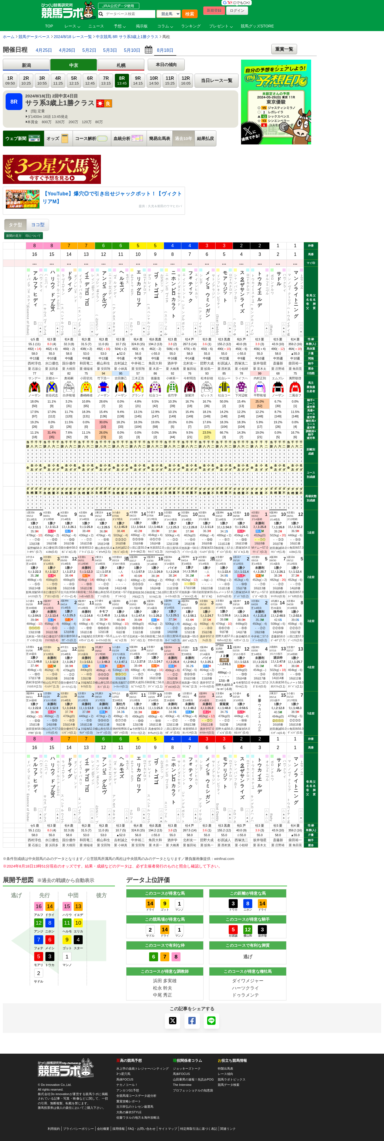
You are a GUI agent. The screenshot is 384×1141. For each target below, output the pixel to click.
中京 (73, 65)
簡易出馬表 (159, 138)
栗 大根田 (68, 368)
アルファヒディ (35, 286)
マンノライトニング (296, 291)
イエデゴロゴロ (87, 286)
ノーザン (34, 395)
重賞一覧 (284, 49)
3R (42, 81)
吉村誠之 (121, 363)
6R (90, 81)
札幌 (121, 65)
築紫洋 (189, 395)
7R (106, 81)
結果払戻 (205, 138)
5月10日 (132, 50)
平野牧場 (260, 395)
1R (10, 81)
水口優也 (52, 363)
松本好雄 (207, 378)
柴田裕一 (295, 363)
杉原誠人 (224, 363)
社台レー (224, 378)
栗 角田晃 (295, 368)
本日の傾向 (166, 64)
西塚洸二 (241, 363)
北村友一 (189, 363)
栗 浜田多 (51, 368)
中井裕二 (138, 363)
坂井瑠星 (260, 363)
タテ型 (15, 224)
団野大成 (207, 363)
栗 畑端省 (86, 368)
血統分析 (130, 138)
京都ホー (52, 378)
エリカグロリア (139, 286)
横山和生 (103, 363)
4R (58, 81)
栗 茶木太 (259, 368)
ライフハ (241, 378)
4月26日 (67, 50)
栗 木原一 (155, 368)
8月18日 (165, 50)
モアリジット (225, 284)
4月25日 (44, 50)
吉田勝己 (121, 378)
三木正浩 (138, 378)
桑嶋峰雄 (86, 395)
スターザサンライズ (242, 289)
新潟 (26, 65)
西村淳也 (34, 363)
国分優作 (69, 363)
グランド (138, 395)
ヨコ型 (38, 224)
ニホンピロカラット (173, 292)
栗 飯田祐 (189, 368)
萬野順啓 (295, 378)
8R (122, 81)
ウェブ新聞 (24, 138)
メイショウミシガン (207, 292)
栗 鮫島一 (207, 368)
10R (154, 81)
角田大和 (155, 363)
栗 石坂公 (34, 368)
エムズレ (278, 378)
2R (26, 81)
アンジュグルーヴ (104, 286)
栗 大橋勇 (172, 368)
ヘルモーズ (121, 278)
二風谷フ (295, 395)
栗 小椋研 (241, 368)
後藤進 (155, 378)
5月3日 (110, 50)
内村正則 (260, 378)
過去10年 (183, 138)
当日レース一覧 (216, 80)
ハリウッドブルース (52, 289)
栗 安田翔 (103, 368)
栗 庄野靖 (277, 368)
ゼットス (207, 395)
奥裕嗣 (68, 378)
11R (170, 81)
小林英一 (172, 378)
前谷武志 (52, 395)
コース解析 (93, 138)
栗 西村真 (224, 368)
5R (74, 81)
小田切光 (86, 378)
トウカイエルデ (259, 286)
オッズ (60, 138)
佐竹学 (172, 395)
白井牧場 (69, 395)
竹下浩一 (103, 378)
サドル (279, 276)
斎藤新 (278, 363)
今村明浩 (190, 378)
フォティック (190, 284)
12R (186, 81)
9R (138, 81)
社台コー (155, 395)
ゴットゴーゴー (156, 281)
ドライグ (70, 278)
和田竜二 (86, 363)
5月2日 (89, 50)
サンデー (34, 378)
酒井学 (172, 363)
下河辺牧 (241, 395)
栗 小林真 (120, 368)
